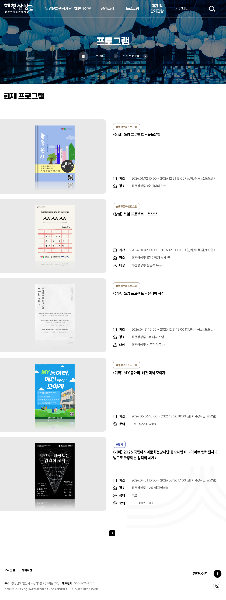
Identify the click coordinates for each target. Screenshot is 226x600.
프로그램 (98, 56)
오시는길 (10, 570)
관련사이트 (200, 573)
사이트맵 (27, 570)
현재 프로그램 (131, 56)
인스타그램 (217, 586)
